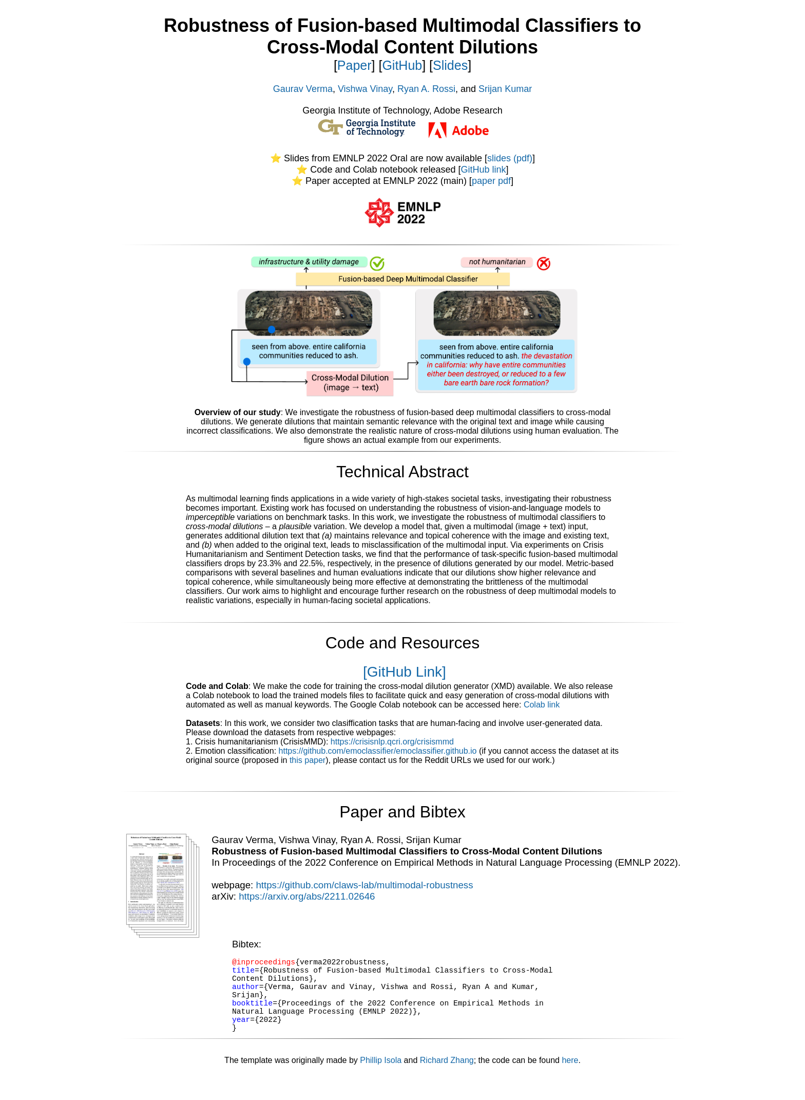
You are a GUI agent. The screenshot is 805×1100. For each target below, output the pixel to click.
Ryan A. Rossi (426, 89)
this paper (307, 760)
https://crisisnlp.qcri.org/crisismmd (392, 741)
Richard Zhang (447, 1078)
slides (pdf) (509, 158)
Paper (354, 65)
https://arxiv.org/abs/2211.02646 (307, 896)
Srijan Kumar (505, 89)
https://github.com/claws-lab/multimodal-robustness (364, 885)
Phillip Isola (380, 1078)
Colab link (542, 704)
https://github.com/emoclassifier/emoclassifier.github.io (378, 751)
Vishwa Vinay (365, 89)
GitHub (402, 65)
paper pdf (491, 181)
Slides (450, 65)
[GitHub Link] (404, 672)
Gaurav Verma (303, 89)
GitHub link (483, 169)
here (570, 1078)
